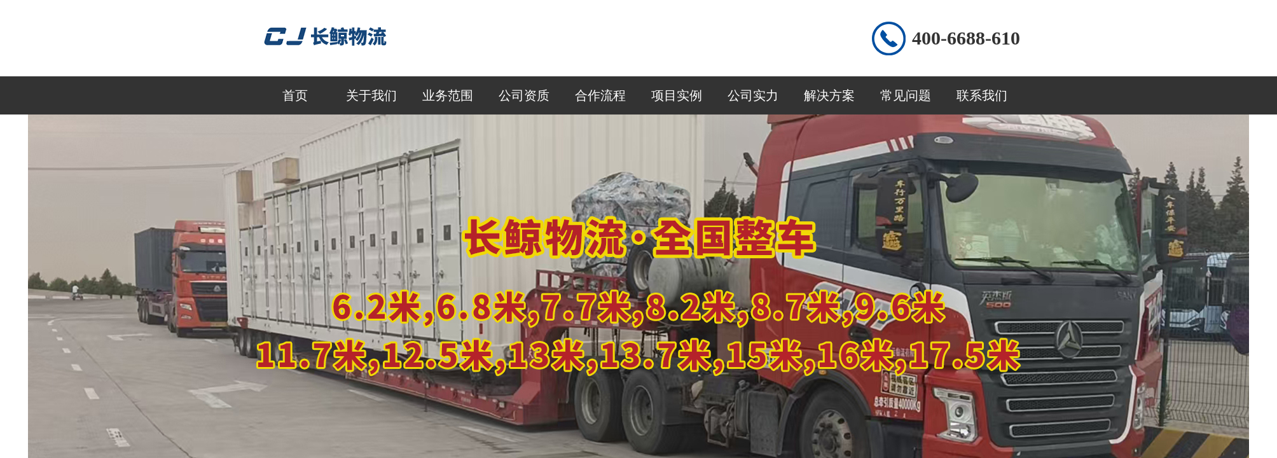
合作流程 (600, 95)
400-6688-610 (966, 37)
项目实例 (676, 95)
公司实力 (753, 95)
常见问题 (905, 95)
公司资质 (524, 95)
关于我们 (371, 95)
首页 (295, 95)
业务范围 (447, 95)
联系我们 (981, 95)
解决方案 (829, 95)
